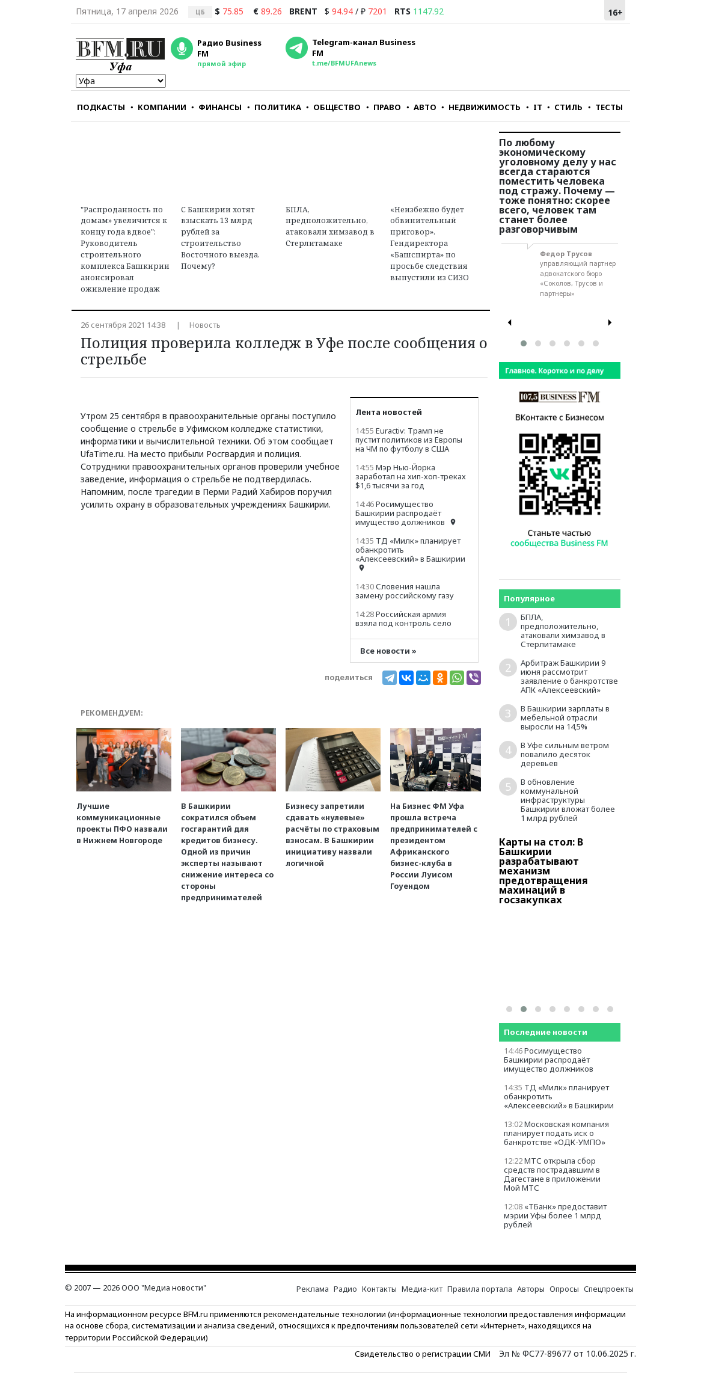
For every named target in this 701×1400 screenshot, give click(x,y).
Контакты (379, 1289)
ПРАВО (383, 107)
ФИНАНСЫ (216, 107)
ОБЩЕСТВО (333, 107)
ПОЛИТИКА (274, 107)
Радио (345, 1289)
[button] (523, 343)
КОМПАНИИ (158, 107)
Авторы (531, 1289)
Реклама (312, 1289)
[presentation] (510, 322)
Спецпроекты (609, 1289)
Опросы (564, 1289)
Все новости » (388, 651)
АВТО (421, 107)
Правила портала (479, 1289)
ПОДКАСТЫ (101, 107)
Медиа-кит (422, 1289)
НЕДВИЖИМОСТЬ (481, 107)
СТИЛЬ (565, 107)
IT (534, 107)
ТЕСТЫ (605, 107)
